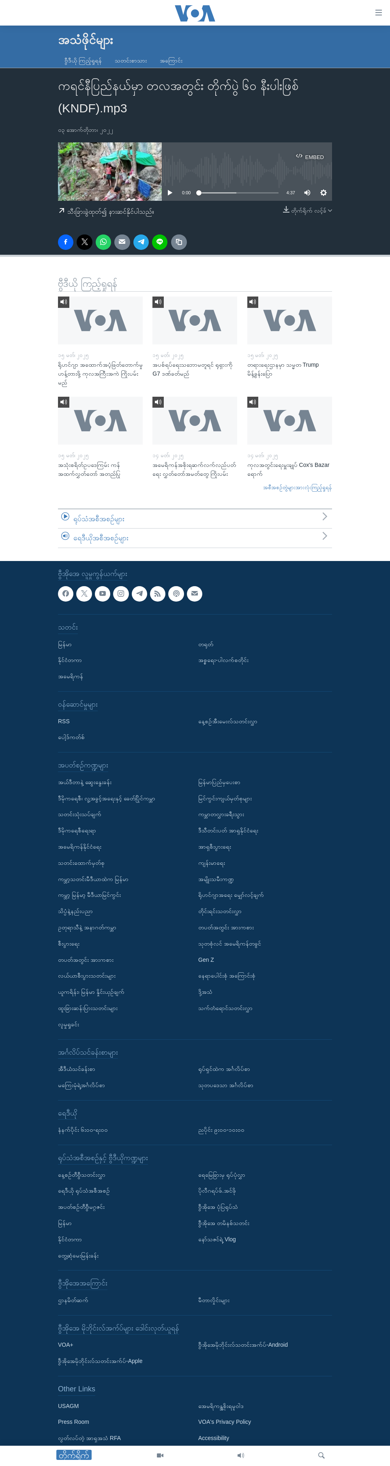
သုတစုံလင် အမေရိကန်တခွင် (229, 943)
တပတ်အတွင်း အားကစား (86, 960)
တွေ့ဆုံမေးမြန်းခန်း (78, 1255)
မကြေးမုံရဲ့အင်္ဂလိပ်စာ (81, 1085)
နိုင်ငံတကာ (70, 660)
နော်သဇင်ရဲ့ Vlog (217, 1239)
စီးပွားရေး (68, 943)
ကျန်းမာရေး (211, 863)
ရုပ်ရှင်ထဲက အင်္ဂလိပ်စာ (224, 1069)
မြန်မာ (65, 644)
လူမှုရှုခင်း (68, 1024)
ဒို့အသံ (205, 992)
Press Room (73, 1422)
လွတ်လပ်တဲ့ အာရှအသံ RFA (89, 1438)
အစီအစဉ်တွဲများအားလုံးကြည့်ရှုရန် (297, 487)
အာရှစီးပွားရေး (214, 846)
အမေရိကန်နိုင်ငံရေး (79, 846)
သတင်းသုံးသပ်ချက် (79, 814)
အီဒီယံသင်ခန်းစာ (76, 1069)
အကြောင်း (171, 60)
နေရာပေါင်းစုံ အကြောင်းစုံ (226, 975)
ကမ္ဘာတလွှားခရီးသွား (221, 814)
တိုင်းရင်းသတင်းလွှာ (220, 911)
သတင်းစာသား (131, 60)
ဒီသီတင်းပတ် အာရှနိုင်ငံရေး (228, 830)
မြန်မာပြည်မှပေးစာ (219, 782)
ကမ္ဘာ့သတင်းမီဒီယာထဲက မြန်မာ (93, 879)
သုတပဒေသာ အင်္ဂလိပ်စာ (225, 1085)
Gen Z (206, 960)
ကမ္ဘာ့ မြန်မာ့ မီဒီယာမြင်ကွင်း (89, 895)
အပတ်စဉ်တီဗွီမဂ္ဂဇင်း (81, 1207)
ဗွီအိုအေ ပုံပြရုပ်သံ (218, 1207)
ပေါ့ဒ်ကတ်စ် (71, 737)
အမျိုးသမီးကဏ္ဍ (216, 879)
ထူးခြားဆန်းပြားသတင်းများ (88, 1008)
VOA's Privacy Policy (224, 1422)
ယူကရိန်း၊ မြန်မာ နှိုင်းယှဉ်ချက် (91, 992)
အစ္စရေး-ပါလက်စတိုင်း (223, 660)
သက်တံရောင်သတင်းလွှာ (225, 1008)
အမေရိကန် (70, 676)
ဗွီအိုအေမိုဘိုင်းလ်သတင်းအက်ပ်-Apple (100, 1361)
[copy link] (178, 242)
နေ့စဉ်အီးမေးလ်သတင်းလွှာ (227, 721)
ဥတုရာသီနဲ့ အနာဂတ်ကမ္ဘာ (87, 927)
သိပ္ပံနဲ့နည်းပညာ (75, 911)
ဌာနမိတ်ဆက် (73, 1300)
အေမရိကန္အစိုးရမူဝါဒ (221, 1406)
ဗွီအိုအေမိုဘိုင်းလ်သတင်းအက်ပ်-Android (243, 1345)
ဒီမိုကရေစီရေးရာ (77, 830)
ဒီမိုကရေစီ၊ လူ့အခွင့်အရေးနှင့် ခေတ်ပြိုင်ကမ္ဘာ (106, 798)
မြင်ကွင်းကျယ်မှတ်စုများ (225, 798)
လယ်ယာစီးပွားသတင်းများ (87, 975)
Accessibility (213, 1438)
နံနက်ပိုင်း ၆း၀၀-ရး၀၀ (83, 1129)
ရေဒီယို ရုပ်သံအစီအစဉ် (84, 1191)
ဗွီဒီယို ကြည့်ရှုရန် (83, 60)
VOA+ (65, 1345)
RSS (64, 721)
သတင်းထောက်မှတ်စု (81, 863)
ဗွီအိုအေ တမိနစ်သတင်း (223, 1223)
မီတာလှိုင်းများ (213, 1300)
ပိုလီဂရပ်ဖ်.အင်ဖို (217, 1191)
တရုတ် (205, 644)
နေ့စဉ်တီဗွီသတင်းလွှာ (81, 1175)
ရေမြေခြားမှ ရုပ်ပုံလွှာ (221, 1175)
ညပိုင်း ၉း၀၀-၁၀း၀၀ (221, 1129)
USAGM (68, 1406)
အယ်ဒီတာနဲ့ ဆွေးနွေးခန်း (84, 782)
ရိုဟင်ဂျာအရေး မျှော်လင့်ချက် (231, 895)
